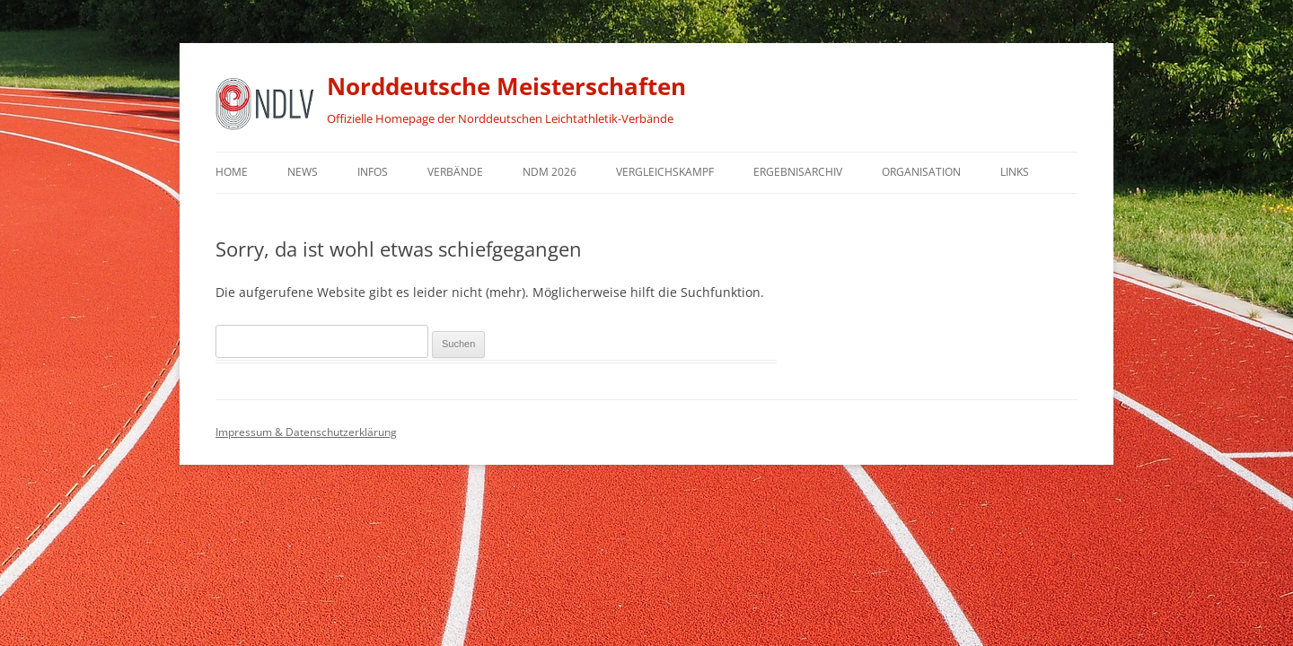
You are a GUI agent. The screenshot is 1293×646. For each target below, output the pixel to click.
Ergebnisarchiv (797, 171)
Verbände (455, 171)
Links (1014, 171)
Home (232, 171)
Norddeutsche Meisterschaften (506, 86)
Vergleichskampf (665, 171)
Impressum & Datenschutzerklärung (306, 432)
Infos (372, 171)
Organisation (921, 171)
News (302, 171)
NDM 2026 (549, 171)
